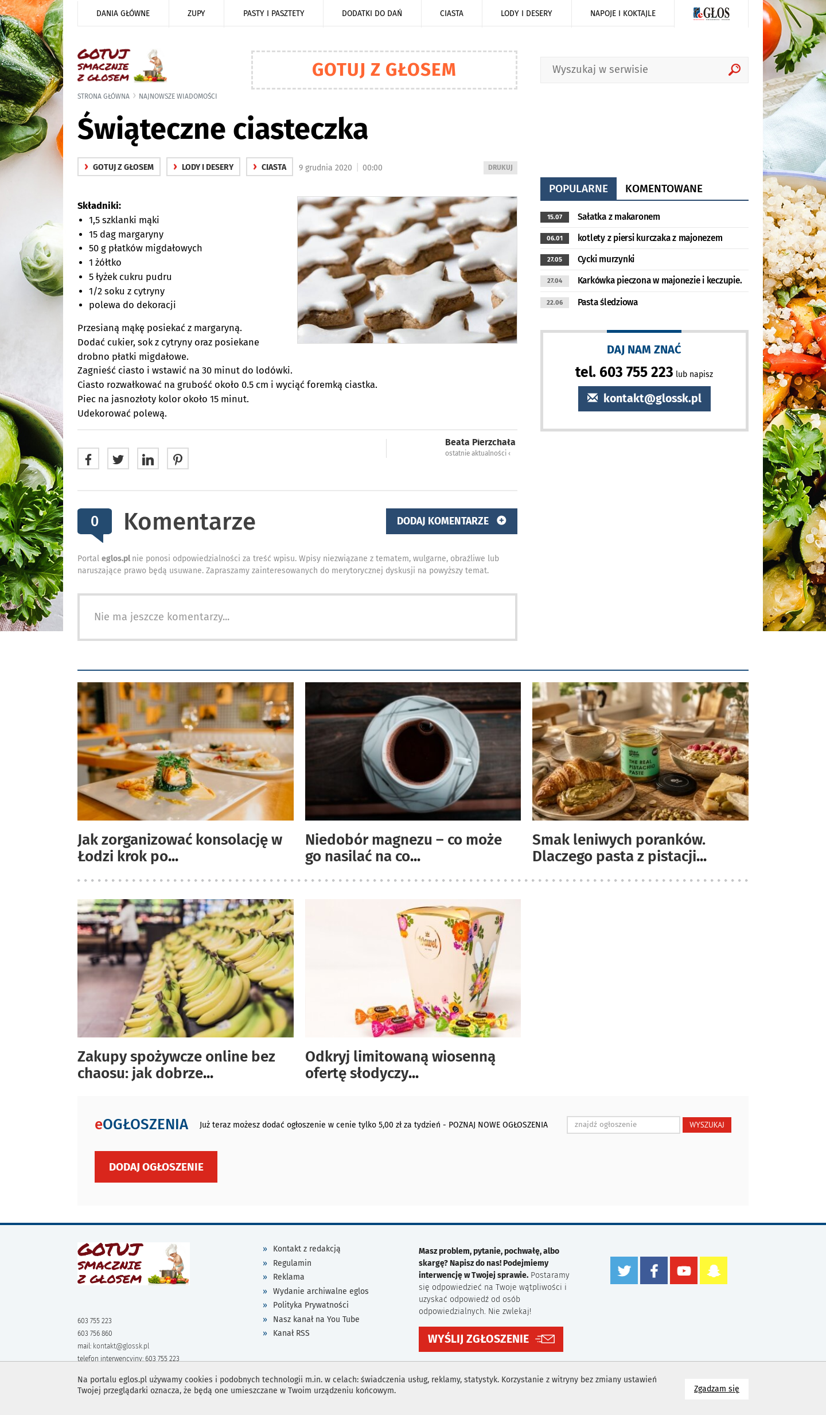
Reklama (289, 1277)
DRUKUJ (502, 168)
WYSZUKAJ (706, 1124)
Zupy (196, 13)
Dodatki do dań (372, 13)
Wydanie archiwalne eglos (321, 1291)
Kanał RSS (291, 1333)
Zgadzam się (721, 1388)
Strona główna (103, 96)
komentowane (664, 188)
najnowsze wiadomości (178, 96)
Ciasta (451, 13)
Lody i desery (526, 13)
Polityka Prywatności (311, 1305)
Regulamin (292, 1263)
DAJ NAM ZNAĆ (644, 349)
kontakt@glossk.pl (644, 398)
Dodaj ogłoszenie (156, 1166)
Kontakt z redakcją (307, 1249)
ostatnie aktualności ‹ (478, 453)
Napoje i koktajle (623, 13)
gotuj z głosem (119, 167)
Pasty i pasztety (274, 13)
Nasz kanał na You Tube (316, 1319)
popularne (578, 188)
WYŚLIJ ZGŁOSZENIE (478, 1338)
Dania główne (123, 13)
